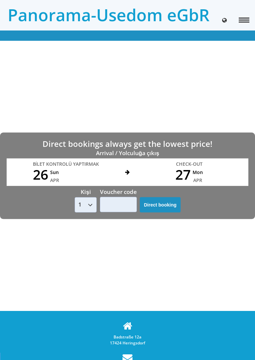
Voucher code (118, 191)
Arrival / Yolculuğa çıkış (127, 153)
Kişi (86, 192)
